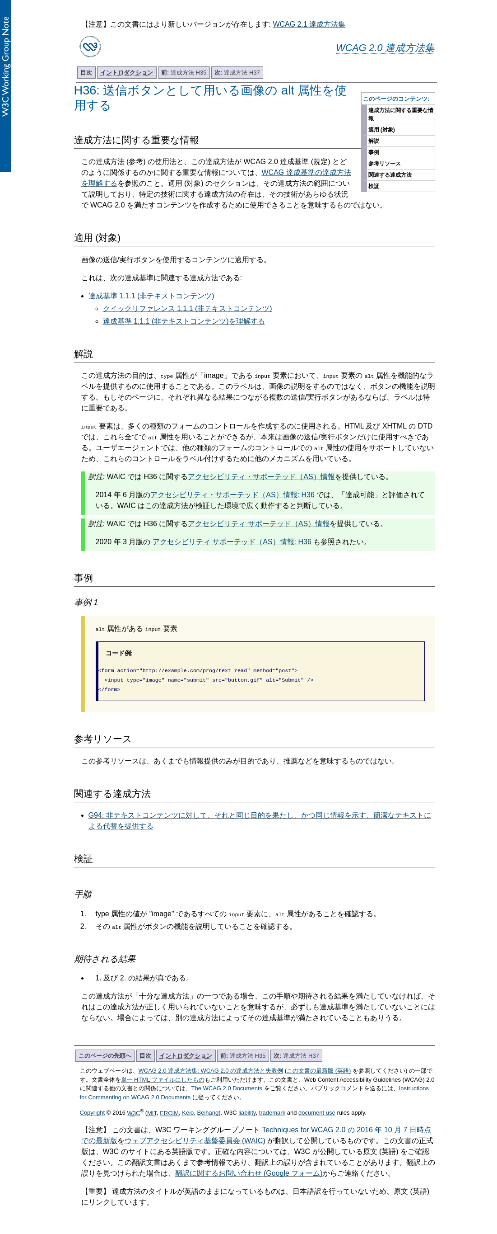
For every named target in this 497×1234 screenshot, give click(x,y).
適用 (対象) (381, 130)
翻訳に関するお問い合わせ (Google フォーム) (249, 1170)
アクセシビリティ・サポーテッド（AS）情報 (261, 476)
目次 (86, 72)
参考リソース (384, 163)
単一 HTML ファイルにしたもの (162, 1077)
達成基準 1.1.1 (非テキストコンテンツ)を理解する (184, 321)
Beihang (208, 1110)
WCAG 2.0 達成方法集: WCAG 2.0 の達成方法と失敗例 (211, 1067)
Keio (188, 1110)
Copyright (92, 1110)
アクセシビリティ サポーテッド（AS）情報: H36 (232, 542)
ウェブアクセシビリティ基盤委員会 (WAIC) (195, 1138)
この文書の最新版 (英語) (319, 1067)
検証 (373, 186)
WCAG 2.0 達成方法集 (385, 47)
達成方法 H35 (183, 72)
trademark (272, 1110)
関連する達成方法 (390, 175)
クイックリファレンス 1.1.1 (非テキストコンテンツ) (187, 308)
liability (246, 1110)
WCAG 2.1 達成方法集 (309, 24)
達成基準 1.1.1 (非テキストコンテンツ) (151, 296)
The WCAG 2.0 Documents (227, 1085)
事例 (373, 152)
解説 (373, 141)
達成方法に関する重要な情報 (400, 114)
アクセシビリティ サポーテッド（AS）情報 (259, 524)
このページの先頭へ (105, 1053)
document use (316, 1110)
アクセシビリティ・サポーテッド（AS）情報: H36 (232, 495)
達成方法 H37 (237, 72)
